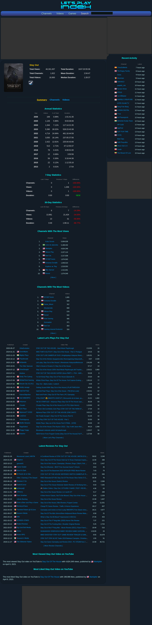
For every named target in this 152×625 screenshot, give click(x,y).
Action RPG (21, 534)
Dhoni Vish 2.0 (122, 146)
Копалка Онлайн (51, 263)
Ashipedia (22, 362)
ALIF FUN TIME (122, 131)
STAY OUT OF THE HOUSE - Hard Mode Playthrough (55, 348)
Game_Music (48, 304)
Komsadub (48, 322)
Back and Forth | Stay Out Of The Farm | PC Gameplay (55, 394)
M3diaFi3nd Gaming (27, 380)
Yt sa (119, 114)
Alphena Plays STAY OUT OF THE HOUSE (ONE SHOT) (56, 412)
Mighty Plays (24, 355)
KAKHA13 (120, 82)
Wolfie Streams (25, 423)
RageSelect (24, 427)
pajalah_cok (121, 85)
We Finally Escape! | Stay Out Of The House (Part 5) (54, 416)
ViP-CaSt (120, 124)
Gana (119, 75)
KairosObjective (25, 394)
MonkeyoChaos (22, 506)
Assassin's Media (23, 538)
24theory (20, 492)
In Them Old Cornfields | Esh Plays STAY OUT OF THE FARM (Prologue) (61, 409)
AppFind (120, 128)
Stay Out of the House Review (51, 499)
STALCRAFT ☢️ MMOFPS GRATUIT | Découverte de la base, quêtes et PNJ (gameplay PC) (68, 398)
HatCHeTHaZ (24, 391)
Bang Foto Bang (123, 107)
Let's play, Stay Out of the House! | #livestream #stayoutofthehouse (59, 362)
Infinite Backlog (22, 499)
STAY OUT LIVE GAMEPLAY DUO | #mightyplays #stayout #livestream (61, 355)
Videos (66, 99)
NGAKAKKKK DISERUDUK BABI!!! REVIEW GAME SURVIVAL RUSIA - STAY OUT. (70, 531)
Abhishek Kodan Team (125, 121)
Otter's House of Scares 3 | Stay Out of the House (53, 366)
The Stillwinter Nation (24, 542)
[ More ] (53, 277)
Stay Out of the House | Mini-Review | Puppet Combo (59, 503)
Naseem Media (22, 513)
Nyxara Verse (122, 89)
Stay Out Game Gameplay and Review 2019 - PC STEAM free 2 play (65, 542)
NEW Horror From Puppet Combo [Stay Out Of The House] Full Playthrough (62, 434)
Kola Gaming (48, 318)
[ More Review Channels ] (53, 546)
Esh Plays (23, 409)
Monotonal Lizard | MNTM (26, 456)
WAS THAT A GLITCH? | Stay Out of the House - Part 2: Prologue (59, 352)
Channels (55, 99)
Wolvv (19, 531)
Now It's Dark (21, 470)
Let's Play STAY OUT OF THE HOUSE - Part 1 (52, 419)
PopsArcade (24, 359)
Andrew (22, 373)
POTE (119, 135)
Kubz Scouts (49, 241)
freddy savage (25, 387)
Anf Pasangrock (122, 117)
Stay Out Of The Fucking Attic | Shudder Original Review (60, 524)
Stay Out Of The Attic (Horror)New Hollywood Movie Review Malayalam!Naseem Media (71, 513)
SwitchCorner (21, 485)
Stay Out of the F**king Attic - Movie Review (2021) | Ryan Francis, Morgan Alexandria (71, 527)
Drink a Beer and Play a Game (27, 502)
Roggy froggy (24, 430)
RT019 (119, 92)
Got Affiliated (121, 96)
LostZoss (23, 416)
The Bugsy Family (123, 71)
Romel (47, 273)
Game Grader (21, 467)
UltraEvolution (24, 348)
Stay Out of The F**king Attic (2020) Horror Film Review (60, 520)
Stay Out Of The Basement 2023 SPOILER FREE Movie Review (63, 470)
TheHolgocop (24, 419)
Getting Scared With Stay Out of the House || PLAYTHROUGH (58, 387)
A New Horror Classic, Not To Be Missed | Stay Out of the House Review (66, 495)
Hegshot (20, 460)
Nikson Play (49, 252)
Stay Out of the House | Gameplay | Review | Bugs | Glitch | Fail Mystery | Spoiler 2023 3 (71, 463)
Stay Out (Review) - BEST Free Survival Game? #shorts (60, 467)
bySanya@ (20, 488)
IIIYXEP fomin (50, 259)
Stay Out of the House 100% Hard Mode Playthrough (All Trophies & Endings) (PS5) (65, 369)
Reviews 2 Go (22, 481)
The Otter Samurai (26, 366)
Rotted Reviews (22, 524)
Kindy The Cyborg (26, 376)
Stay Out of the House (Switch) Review (54, 481)
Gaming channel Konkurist (53, 329)
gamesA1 (20, 463)
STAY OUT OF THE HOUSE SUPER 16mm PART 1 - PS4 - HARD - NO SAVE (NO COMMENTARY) (71, 373)
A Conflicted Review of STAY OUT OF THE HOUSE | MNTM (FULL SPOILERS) (68, 456)
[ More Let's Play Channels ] (53, 437)
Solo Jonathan (22, 495)
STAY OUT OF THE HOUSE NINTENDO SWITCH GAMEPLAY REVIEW (66, 474)
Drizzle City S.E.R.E (27, 384)
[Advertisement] (55, 38)
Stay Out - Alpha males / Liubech (47, 384)
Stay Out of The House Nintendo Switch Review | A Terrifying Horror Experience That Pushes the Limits (76, 485)
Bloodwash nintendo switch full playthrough (51, 430)
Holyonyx (23, 401)
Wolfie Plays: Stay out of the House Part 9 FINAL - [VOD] (56, 423)
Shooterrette (48, 308)
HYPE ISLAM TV (123, 103)
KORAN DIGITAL (123, 110)
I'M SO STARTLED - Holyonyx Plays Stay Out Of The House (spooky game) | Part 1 (65, 402)
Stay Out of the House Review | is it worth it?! (56, 492)
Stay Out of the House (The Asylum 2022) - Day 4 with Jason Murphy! (60, 427)
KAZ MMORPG (25, 398)
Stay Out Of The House (51, 562)
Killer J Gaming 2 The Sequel (27, 478)
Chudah (22, 405)
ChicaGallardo (122, 67)
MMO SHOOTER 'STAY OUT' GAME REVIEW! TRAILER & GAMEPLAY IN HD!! (68, 535)
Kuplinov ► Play (51, 266)
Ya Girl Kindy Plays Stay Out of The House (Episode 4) (55, 377)
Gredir (119, 149)
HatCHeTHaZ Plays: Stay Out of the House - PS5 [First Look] (57, 391)
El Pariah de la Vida (24, 474)
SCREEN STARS (23, 520)
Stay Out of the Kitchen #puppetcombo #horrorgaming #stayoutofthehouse (62, 359)
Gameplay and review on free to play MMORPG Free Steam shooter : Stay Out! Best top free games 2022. (78, 510)
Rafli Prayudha (122, 142)
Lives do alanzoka (51, 245)
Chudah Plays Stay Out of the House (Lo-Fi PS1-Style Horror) (57, 405)
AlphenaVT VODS (25, 412)
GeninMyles (24, 352)
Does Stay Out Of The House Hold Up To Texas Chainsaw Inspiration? (65, 460)
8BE (18, 517)
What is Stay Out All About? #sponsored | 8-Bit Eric (58, 517)
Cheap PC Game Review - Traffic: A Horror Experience (60, 506)
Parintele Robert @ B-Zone (26, 510)
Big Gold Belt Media (24, 527)
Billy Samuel (49, 270)
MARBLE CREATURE (125, 99)
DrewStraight (24, 369)
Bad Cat (48, 255)
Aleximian (120, 78)
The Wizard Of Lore (124, 153)
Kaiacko (22, 433)
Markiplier (48, 248)
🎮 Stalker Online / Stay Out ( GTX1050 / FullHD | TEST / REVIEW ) (64, 488)
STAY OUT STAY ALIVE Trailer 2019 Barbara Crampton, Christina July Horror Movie (70, 538)
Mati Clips (120, 139)
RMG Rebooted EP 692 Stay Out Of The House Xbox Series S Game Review (68, 478)
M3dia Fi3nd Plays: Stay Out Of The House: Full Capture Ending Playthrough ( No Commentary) (69, 380)
